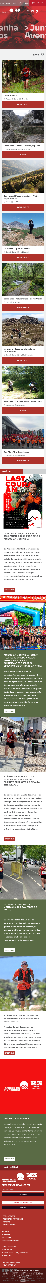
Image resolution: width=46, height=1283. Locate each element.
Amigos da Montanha (16, 1118)
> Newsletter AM (9, 1265)
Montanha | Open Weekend (17, 249)
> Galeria (6, 1234)
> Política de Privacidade (12, 1219)
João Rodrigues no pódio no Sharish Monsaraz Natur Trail (22, 1017)
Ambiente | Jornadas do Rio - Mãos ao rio (23, 402)
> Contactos (7, 1250)
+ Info (23, 154)
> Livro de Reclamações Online (15, 1253)
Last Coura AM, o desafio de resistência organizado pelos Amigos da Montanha (22, 536)
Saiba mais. (23, 1277)
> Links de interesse (10, 1240)
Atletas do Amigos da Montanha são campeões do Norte (20, 907)
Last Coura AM (10, 96)
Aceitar (23, 1280)
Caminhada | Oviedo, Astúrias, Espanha (22, 146)
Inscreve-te (23, 104)
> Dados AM (6, 1255)
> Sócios (5, 1231)
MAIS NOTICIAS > (12, 1167)
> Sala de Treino (8, 1225)
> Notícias (6, 1222)
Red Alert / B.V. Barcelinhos (16, 452)
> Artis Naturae (8, 1216)
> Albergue (6, 1237)
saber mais (9, 590)
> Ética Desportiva (9, 1247)
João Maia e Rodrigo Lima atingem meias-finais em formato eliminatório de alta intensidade (22, 781)
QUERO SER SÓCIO (38, 3)
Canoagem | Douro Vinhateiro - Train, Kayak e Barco (21, 197)
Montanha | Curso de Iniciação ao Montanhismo (19, 350)
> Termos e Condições (11, 1262)
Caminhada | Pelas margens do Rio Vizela (23, 299)
